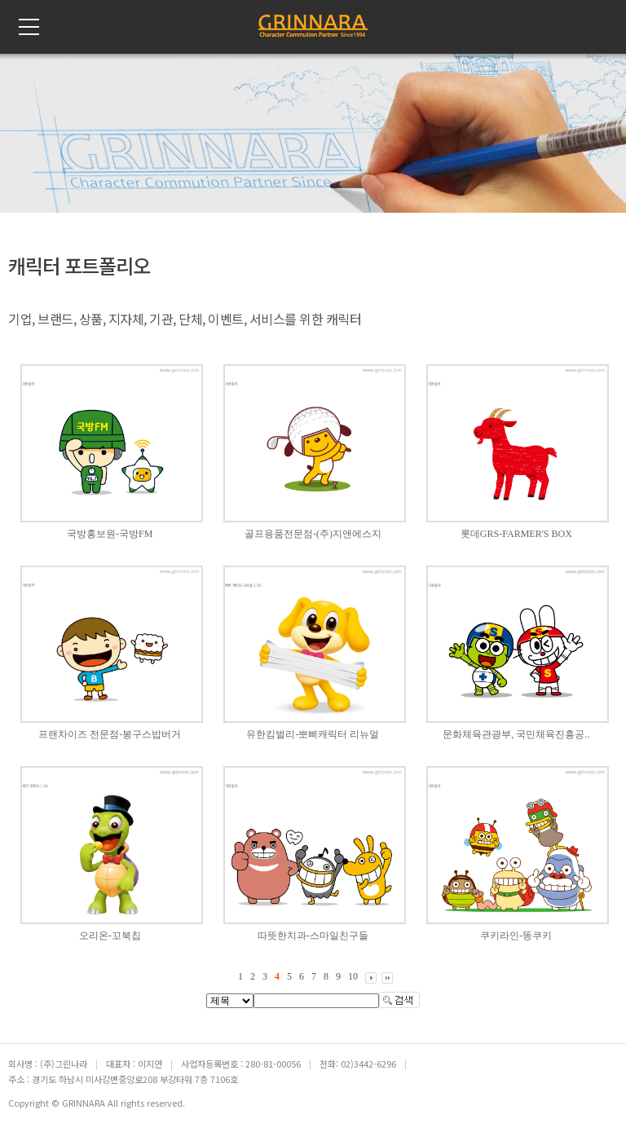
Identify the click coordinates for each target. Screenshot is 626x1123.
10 (353, 976)
